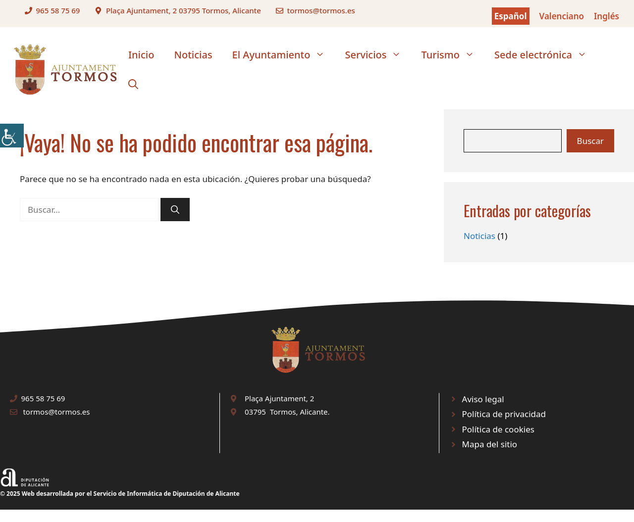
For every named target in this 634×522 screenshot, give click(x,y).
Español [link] (510, 16)
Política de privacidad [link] (504, 414)
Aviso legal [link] (483, 399)
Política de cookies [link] (498, 429)
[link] (12, 135)
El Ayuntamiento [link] (283, 55)
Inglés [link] (606, 16)
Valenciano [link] (561, 16)
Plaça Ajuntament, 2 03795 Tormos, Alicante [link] (183, 10)
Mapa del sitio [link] (490, 444)
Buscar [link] (590, 140)
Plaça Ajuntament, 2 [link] (279, 398)
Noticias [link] (193, 54)
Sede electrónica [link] (545, 55)
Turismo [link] (452, 55)
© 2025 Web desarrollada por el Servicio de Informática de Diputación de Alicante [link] (120, 493)
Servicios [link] (378, 55)
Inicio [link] (141, 54)
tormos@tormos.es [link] (321, 10)
